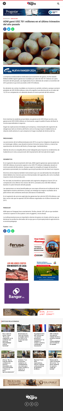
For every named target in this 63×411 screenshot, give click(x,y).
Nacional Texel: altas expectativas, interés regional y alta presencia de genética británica (39, 364)
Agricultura (14, 18)
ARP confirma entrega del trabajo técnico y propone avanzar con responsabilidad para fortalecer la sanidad (55, 339)
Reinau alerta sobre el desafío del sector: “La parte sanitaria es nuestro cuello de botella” (55, 364)
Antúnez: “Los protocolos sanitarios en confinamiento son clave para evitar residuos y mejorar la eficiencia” (23, 365)
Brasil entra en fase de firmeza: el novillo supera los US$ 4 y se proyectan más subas (23, 337)
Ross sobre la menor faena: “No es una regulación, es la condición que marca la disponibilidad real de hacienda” (8, 340)
